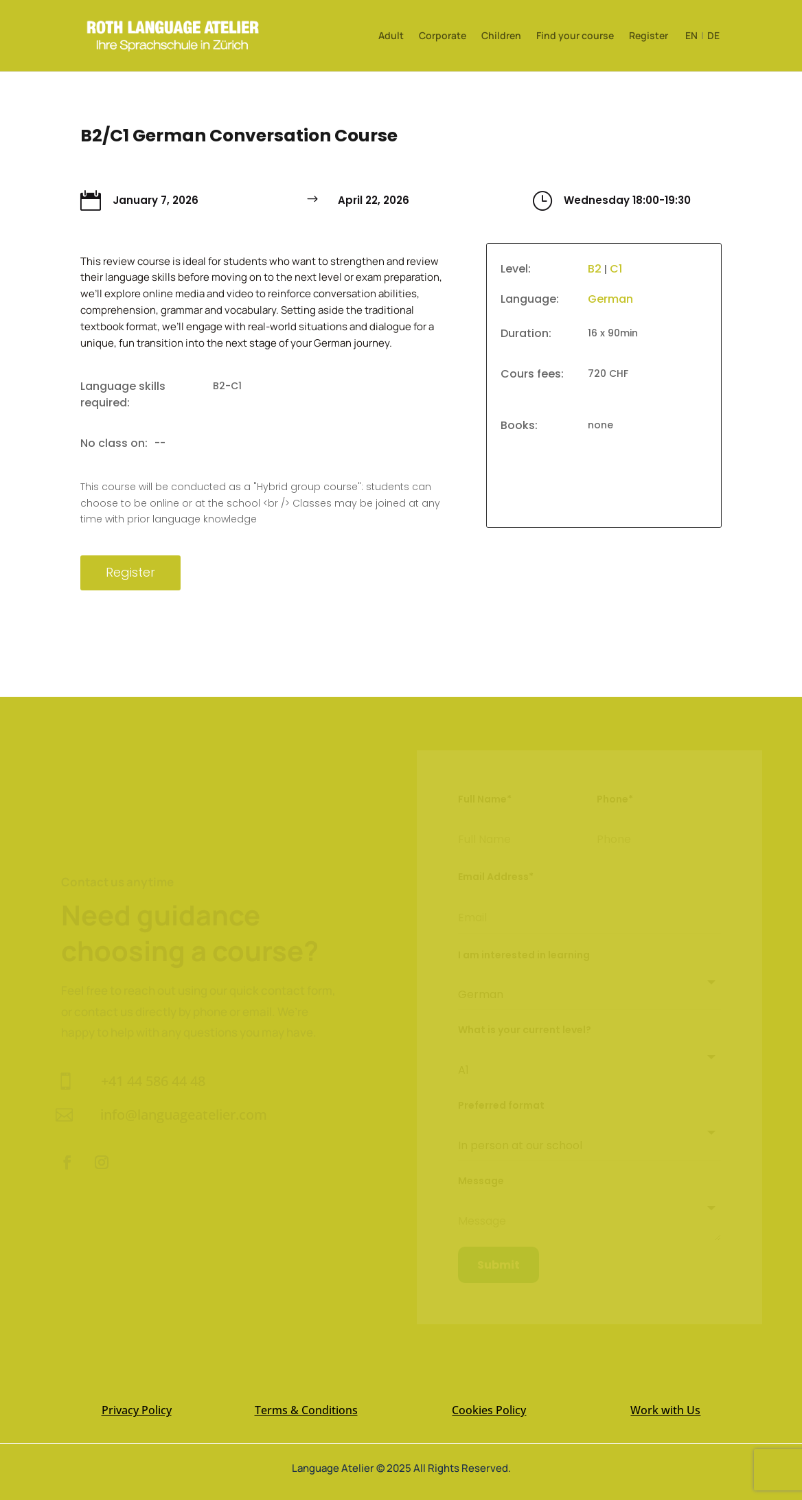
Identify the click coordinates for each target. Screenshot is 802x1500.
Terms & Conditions (306, 1397)
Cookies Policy (489, 1397)
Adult (391, 36)
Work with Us (665, 1397)
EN (691, 36)
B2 (595, 269)
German (610, 299)
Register (648, 36)
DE (713, 36)
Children (501, 36)
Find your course (575, 36)
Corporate (442, 36)
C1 (616, 269)
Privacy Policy (137, 1397)
